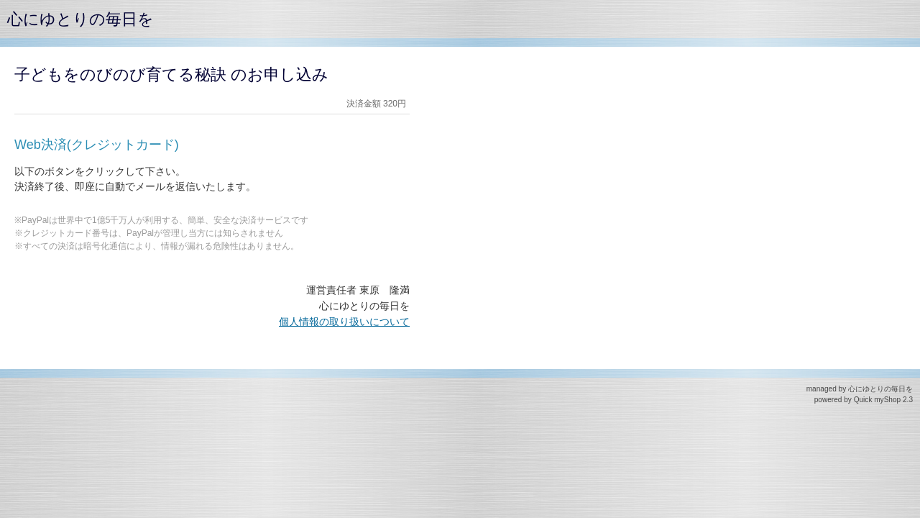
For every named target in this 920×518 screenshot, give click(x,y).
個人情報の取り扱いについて (344, 321)
